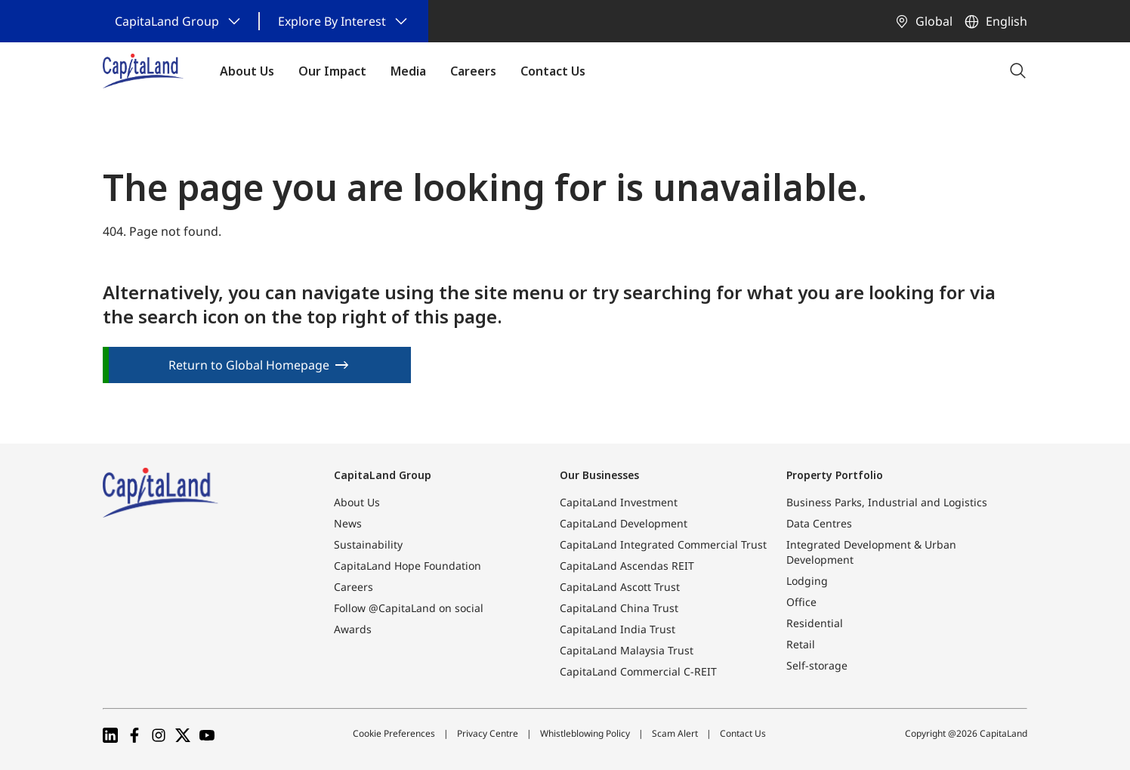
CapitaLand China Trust (619, 608)
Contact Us (743, 733)
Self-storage (817, 665)
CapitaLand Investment (619, 502)
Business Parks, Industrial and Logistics (886, 502)
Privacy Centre (487, 733)
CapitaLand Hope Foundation (407, 565)
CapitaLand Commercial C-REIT (638, 671)
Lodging (807, 581)
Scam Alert (675, 733)
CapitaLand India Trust (617, 629)
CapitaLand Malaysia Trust (626, 650)
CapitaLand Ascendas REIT (627, 565)
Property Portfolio (834, 475)
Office (801, 602)
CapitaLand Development (623, 523)
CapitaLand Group (382, 475)
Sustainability (368, 544)
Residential (814, 623)
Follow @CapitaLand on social (408, 608)
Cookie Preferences (394, 733)
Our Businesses (599, 475)
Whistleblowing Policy (585, 733)
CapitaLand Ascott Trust (620, 587)
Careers (353, 587)
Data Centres (819, 523)
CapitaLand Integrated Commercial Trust (663, 544)
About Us (357, 502)
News (348, 523)
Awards (353, 629)
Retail (800, 644)
